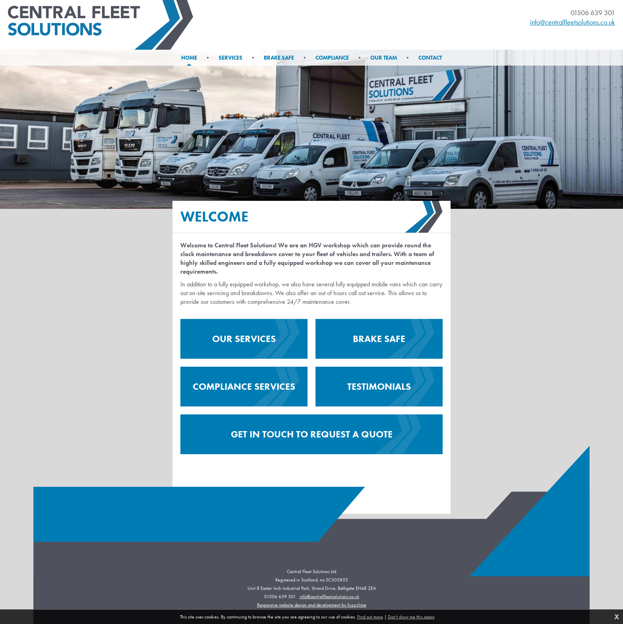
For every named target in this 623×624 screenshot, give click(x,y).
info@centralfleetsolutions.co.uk (572, 22)
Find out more (370, 617)
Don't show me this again (411, 617)
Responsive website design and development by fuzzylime (311, 605)
